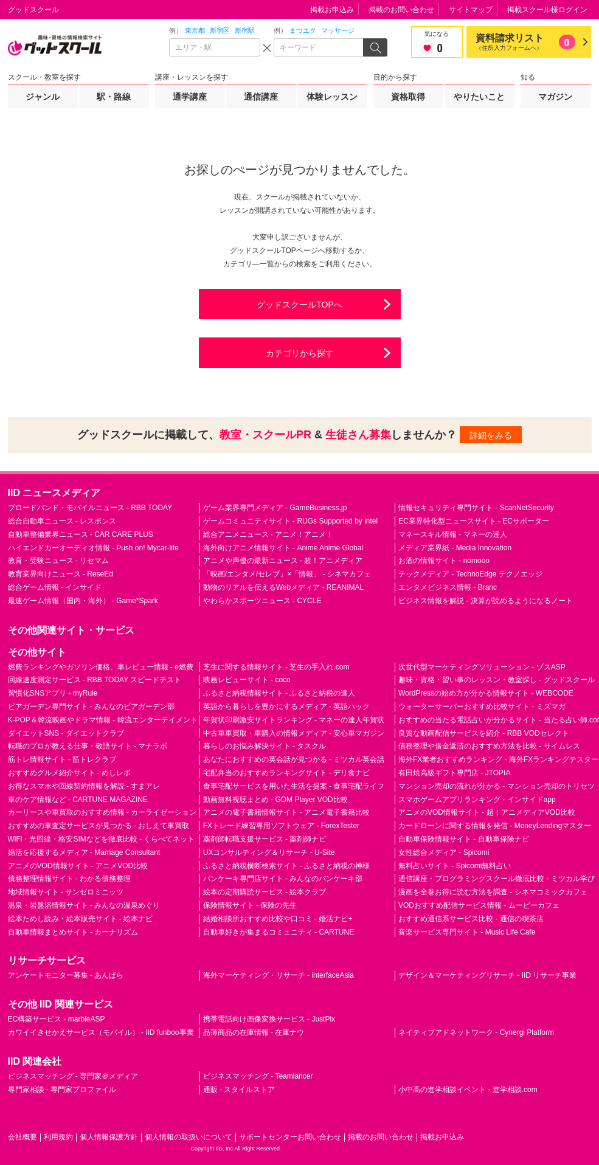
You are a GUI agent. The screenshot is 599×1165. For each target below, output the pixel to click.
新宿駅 (245, 30)
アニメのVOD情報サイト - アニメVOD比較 (78, 866)
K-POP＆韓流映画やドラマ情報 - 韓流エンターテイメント (103, 720)
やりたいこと (479, 97)
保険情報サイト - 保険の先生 (250, 905)
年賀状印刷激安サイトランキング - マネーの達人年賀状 (294, 720)
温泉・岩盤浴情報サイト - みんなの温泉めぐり (84, 905)
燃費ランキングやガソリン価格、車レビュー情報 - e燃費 (100, 667)
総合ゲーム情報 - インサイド (55, 587)
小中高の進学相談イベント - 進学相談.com (468, 1089)
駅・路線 (114, 97)
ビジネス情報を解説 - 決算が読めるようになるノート (485, 600)
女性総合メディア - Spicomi (443, 852)
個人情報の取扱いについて (188, 1137)
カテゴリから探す (300, 353)
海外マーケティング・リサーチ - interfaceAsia (278, 975)
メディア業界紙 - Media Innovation (454, 548)
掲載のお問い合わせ (401, 9)
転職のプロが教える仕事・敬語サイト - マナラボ (88, 746)
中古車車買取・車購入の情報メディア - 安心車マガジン (294, 733)
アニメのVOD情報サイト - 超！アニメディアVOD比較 (486, 812)
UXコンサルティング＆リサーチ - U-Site (269, 852)
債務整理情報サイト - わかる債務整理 (69, 878)
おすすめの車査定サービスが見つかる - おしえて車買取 (99, 825)
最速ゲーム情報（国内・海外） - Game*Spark (83, 600)
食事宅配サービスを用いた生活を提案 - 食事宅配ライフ (294, 786)
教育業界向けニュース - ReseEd (60, 574)
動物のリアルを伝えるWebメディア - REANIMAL (283, 587)
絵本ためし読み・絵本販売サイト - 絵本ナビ (80, 918)
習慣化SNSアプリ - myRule (53, 693)
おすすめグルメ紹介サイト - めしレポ (69, 773)
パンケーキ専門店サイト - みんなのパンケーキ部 (283, 878)
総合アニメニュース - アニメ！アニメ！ (268, 534)
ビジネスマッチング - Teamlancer (258, 1076)
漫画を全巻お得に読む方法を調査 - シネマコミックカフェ (492, 892)
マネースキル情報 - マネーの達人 (452, 534)
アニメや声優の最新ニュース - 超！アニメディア (283, 560)
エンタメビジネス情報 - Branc (447, 587)
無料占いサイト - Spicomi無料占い (454, 866)
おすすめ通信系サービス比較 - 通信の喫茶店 (471, 918)
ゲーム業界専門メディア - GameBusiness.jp (275, 507)
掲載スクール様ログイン (547, 9)
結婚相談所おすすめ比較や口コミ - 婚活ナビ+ (278, 918)
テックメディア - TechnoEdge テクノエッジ (470, 574)
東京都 (195, 30)
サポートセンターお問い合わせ (290, 1137)
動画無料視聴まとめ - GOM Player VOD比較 (275, 799)
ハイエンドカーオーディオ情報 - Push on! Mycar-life (93, 548)
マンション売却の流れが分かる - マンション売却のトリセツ (496, 786)
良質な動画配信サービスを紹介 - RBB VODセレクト (483, 733)
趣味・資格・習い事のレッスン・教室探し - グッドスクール (496, 680)
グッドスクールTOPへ (299, 304)
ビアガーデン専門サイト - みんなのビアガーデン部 (91, 706)
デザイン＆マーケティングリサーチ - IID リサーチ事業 (487, 975)
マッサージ (338, 30)
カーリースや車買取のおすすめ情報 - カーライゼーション (102, 812)
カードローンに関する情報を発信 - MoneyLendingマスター (494, 825)
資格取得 (408, 97)
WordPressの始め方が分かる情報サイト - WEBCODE (485, 693)
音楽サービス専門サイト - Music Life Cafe (466, 932)
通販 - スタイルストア (239, 1089)
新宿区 (220, 30)
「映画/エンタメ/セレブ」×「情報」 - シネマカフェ (287, 574)
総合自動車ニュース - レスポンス (62, 521)
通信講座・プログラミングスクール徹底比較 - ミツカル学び (496, 878)
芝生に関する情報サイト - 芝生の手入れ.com (276, 667)
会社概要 (22, 1137)
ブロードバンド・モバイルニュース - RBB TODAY (90, 507)
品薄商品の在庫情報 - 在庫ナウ (254, 1032)
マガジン (555, 97)
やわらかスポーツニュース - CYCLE (262, 600)
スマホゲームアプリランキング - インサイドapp (477, 799)
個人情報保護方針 (109, 1137)
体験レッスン (332, 97)
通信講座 (261, 97)
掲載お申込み (332, 9)
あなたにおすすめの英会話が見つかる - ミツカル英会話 (294, 759)
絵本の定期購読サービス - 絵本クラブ (265, 892)
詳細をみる (490, 435)
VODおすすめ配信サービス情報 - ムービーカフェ (478, 905)
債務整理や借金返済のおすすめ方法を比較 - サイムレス (489, 746)
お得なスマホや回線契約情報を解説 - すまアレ (84, 786)
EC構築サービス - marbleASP (56, 1019)
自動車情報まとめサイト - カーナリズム (73, 932)
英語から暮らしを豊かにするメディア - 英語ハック (286, 706)
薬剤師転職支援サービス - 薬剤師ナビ (265, 839)
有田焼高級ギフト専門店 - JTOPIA (454, 773)
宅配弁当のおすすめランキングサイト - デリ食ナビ (286, 773)
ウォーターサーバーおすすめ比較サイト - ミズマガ (482, 706)
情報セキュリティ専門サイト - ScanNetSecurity (476, 507)
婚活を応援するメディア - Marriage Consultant (84, 852)
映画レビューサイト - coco (247, 680)
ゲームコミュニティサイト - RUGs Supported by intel (290, 521)
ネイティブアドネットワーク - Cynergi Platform (476, 1032)
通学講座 (190, 97)
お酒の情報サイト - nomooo (444, 560)
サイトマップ (471, 9)
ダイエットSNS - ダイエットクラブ (66, 733)
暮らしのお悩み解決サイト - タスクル (265, 746)
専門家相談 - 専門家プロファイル (62, 1089)
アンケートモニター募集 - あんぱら (66, 975)
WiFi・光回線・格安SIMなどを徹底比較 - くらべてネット (101, 839)
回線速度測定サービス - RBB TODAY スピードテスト (95, 680)
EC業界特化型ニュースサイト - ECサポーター (473, 521)
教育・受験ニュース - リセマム (58, 560)
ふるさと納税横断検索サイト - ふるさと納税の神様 (286, 866)
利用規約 (58, 1137)
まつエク (302, 30)
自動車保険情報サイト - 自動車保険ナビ (463, 839)
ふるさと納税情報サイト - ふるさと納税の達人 (279, 693)
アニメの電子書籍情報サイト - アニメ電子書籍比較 (286, 812)
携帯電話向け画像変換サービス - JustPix (269, 1019)
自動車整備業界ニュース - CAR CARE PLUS (80, 534)
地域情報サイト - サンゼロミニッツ (66, 892)
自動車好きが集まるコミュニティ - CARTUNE (278, 932)
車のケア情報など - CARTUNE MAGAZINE (78, 799)
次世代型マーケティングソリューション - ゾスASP (482, 667)
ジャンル (43, 97)
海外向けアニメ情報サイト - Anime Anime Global (283, 548)
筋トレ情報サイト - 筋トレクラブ (62, 759)
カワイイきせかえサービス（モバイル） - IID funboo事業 (101, 1032)
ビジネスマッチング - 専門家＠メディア (73, 1076)
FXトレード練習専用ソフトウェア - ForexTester (281, 825)
